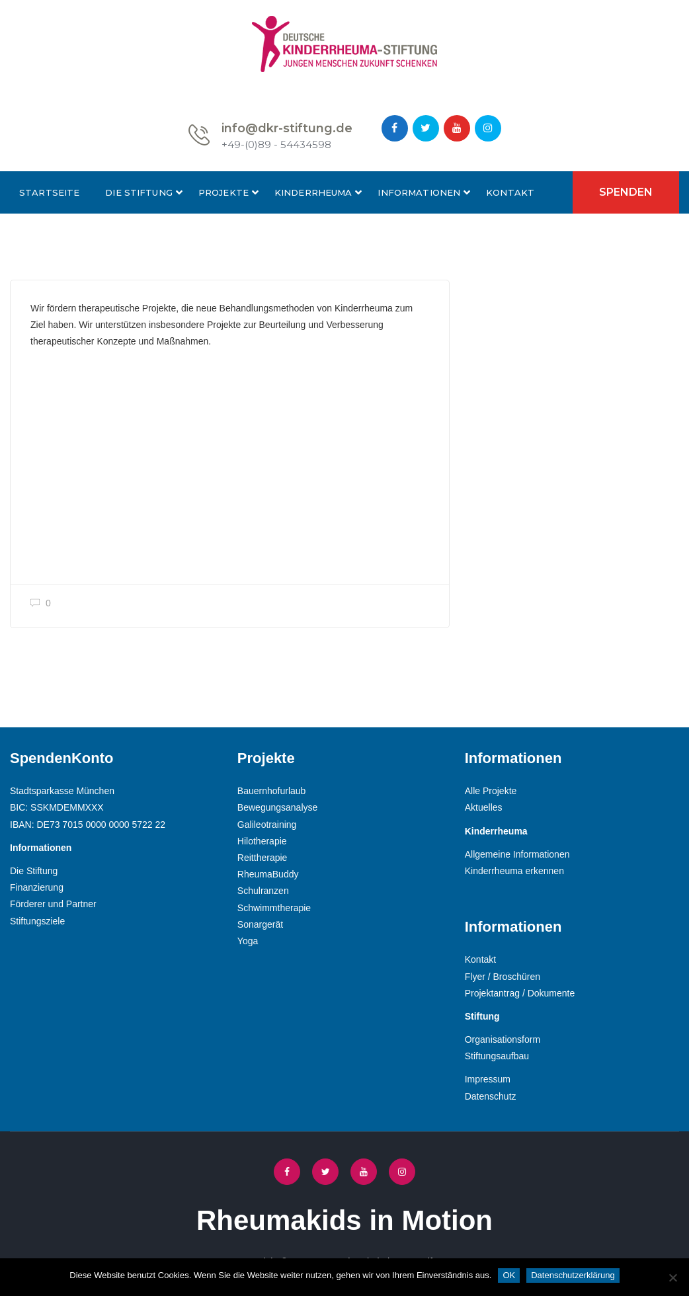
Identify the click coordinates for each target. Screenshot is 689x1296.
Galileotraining (267, 824)
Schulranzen (263, 890)
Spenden (626, 192)
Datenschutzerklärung (572, 1275)
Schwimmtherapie (274, 908)
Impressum (487, 1079)
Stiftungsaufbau (497, 1056)
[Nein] (672, 1277)
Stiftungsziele (37, 921)
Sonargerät (260, 924)
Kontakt (510, 192)
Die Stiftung (139, 192)
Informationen (419, 192)
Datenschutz (490, 1096)
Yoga (247, 941)
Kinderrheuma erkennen (514, 871)
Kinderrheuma (313, 192)
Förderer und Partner (53, 904)
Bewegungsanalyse (277, 807)
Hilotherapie (262, 841)
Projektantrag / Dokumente (520, 993)
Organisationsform (502, 1039)
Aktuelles (484, 807)
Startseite (49, 192)
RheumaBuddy (268, 874)
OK (509, 1275)
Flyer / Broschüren (502, 976)
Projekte (223, 192)
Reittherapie (262, 857)
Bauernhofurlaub (271, 791)
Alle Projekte (491, 791)
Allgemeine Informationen (517, 854)
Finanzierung (36, 887)
